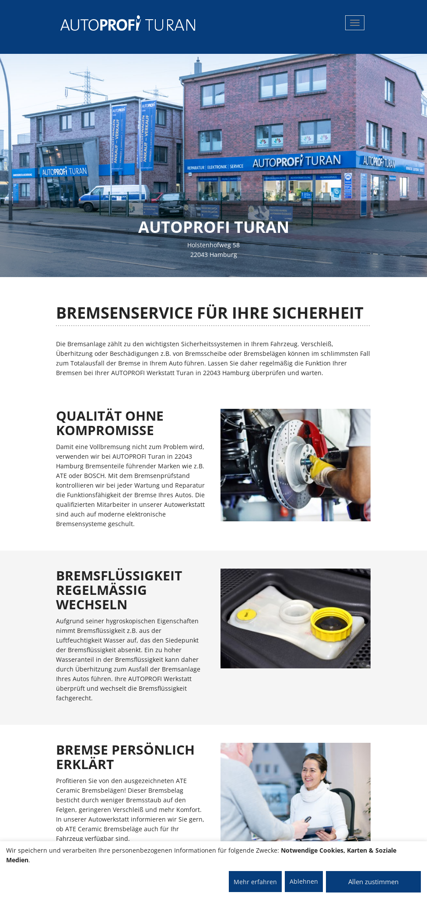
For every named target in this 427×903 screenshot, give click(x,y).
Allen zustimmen (373, 881)
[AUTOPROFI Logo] (95, 23)
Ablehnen (304, 881)
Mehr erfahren (255, 882)
